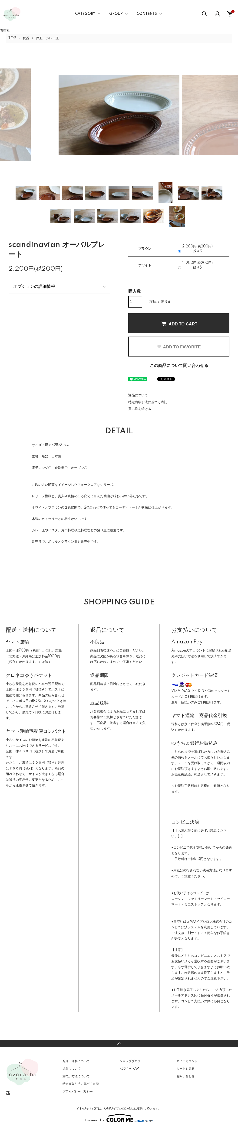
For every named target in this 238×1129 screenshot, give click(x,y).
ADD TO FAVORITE (179, 347)
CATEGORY (85, 14)
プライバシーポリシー (78, 1091)
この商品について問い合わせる (179, 365)
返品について (138, 395)
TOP (12, 38)
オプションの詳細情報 (34, 286)
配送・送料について (76, 1061)
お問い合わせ (185, 1076)
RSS (122, 1068)
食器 (26, 38)
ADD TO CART (179, 323)
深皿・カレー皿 (47, 38)
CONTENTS (147, 14)
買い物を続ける (139, 409)
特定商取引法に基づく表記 (147, 402)
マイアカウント (187, 1061)
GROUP (116, 14)
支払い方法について (76, 1076)
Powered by (119, 1118)
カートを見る (185, 1068)
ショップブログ (130, 1061)
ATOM (134, 1068)
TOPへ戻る (119, 1043)
